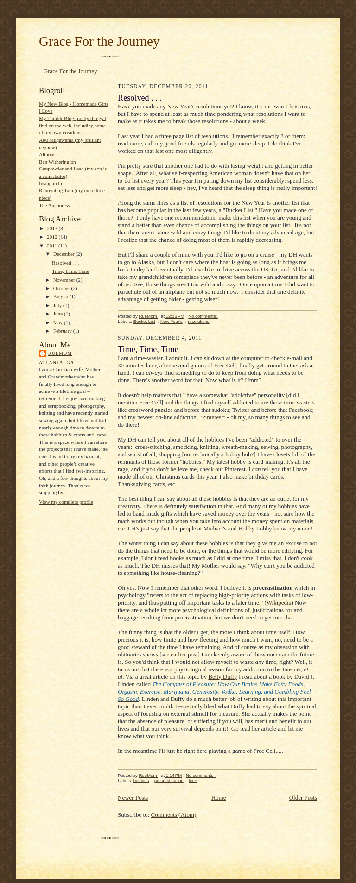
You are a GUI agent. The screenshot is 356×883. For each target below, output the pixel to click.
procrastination (169, 780)
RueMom (60, 353)
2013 (52, 228)
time (193, 780)
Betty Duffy (222, 676)
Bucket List (144, 321)
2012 (52, 237)
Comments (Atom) (174, 814)
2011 (52, 245)
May (58, 322)
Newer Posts (133, 797)
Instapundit (50, 183)
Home (218, 797)
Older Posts (303, 797)
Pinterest (212, 417)
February (63, 331)
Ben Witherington (57, 161)
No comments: (203, 316)
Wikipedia (279, 602)
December (64, 254)
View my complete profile (66, 502)
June (58, 313)
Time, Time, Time (70, 271)
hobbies (141, 780)
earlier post (184, 654)
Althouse (48, 154)
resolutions (198, 321)
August (61, 296)
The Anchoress (54, 205)
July (58, 305)
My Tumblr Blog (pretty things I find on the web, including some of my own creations (72, 125)
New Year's (171, 321)
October (62, 288)
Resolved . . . (65, 262)
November (64, 280)
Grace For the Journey (99, 41)
